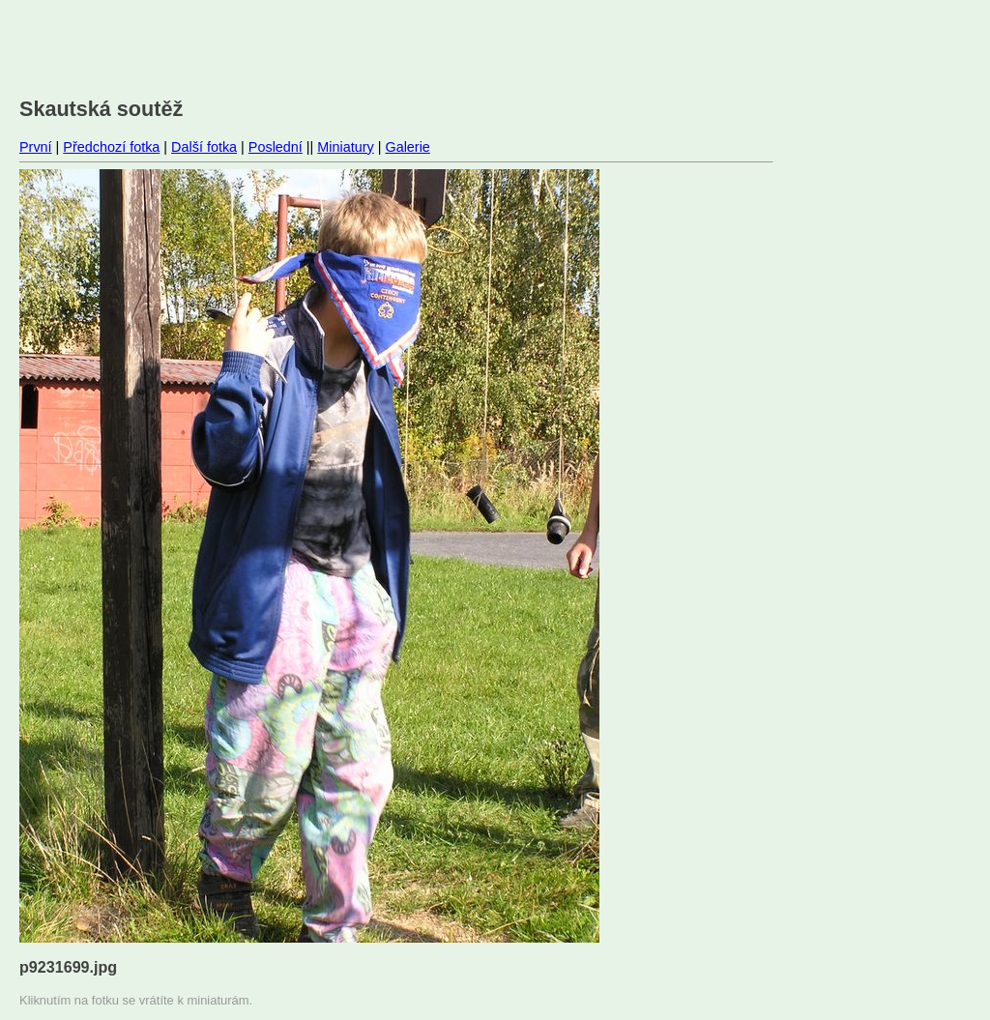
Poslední (275, 147)
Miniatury (345, 147)
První (35, 147)
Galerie (407, 147)
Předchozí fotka (111, 147)
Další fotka (204, 147)
